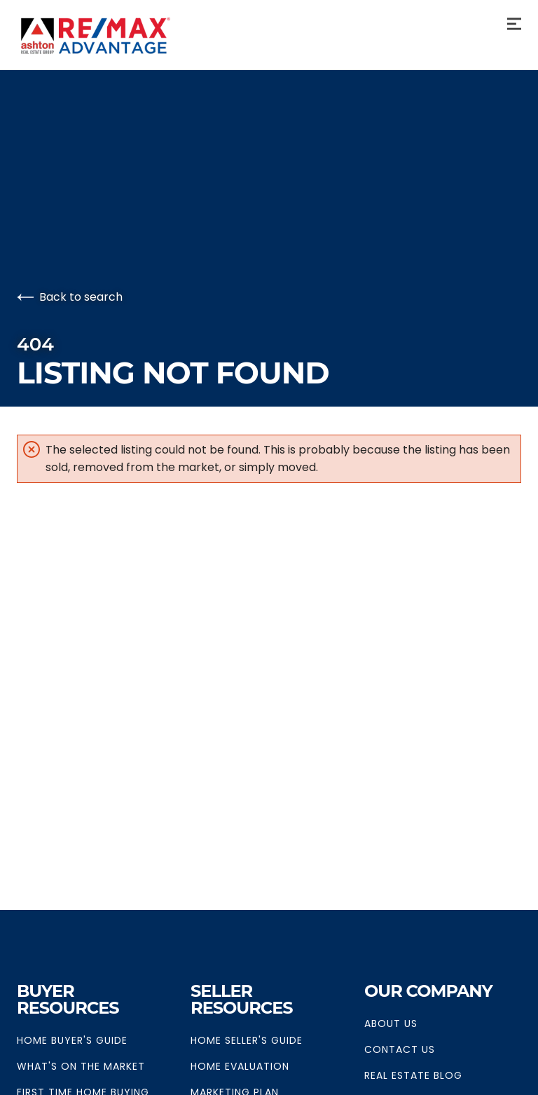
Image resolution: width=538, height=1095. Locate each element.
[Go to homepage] (115, 36)
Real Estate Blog (413, 1075)
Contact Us (399, 1049)
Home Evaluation (240, 1066)
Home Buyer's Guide (72, 1040)
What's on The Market (81, 1066)
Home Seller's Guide (247, 1040)
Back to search (70, 297)
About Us (391, 1023)
